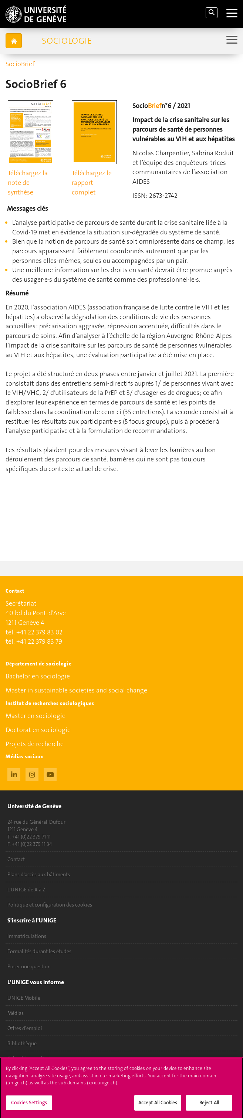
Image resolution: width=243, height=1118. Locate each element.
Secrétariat (21, 603)
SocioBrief (20, 64)
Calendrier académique (33, 1058)
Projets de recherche (35, 743)
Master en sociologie (35, 715)
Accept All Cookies (157, 1105)
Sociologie (67, 40)
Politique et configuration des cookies (49, 904)
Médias (15, 1013)
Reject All (209, 1105)
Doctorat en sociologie (38, 729)
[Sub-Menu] (231, 40)
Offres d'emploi (24, 1028)
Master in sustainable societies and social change (76, 690)
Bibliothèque (22, 1043)
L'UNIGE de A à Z (26, 889)
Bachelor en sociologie (38, 676)
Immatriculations (26, 936)
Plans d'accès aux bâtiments (38, 874)
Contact (16, 859)
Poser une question (29, 966)
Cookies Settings (29, 1105)
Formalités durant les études (39, 951)
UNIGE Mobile (23, 998)
